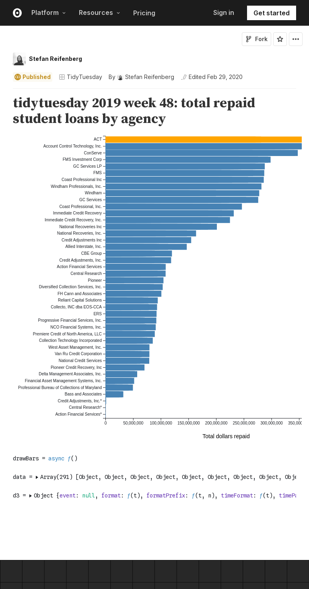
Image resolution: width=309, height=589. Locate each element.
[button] (3, 92)
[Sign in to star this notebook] (280, 39)
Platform (48, 12)
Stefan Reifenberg (55, 58)
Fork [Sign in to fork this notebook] (256, 38)
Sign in (223, 12)
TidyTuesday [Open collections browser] (80, 76)
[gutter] (4, 111)
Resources (99, 12)
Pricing (144, 13)
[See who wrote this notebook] (141, 77)
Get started (271, 13)
